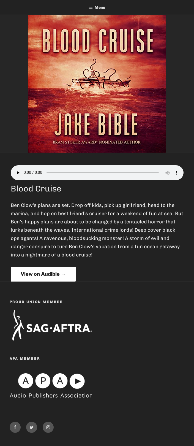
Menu (97, 7)
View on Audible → (43, 274)
